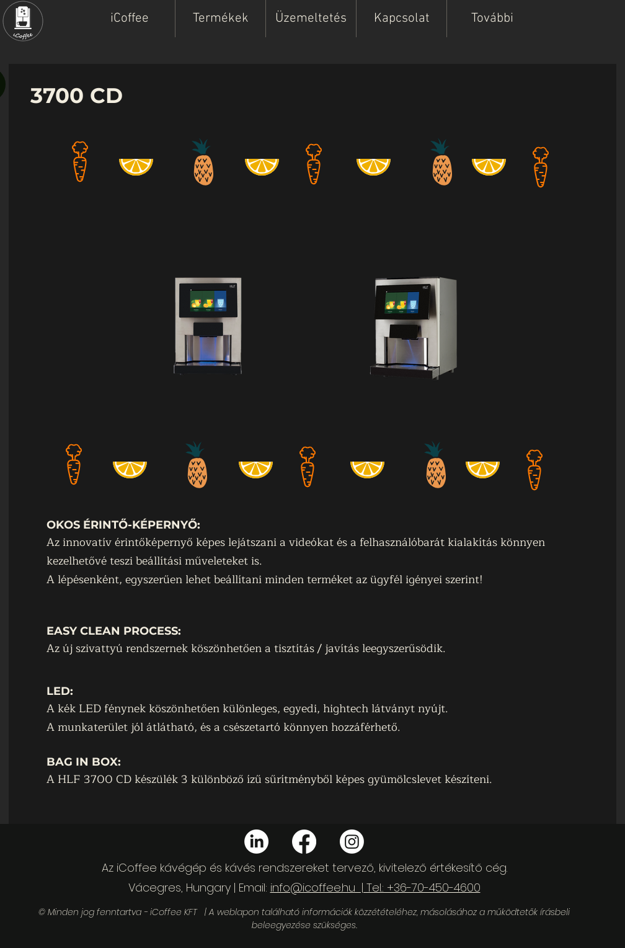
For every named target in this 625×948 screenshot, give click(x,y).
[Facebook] (304, 842)
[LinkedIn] (256, 842)
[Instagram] (352, 842)
